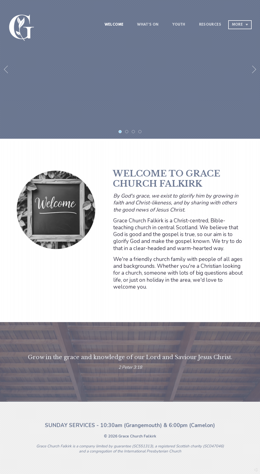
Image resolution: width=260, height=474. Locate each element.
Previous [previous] (6, 69)
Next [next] (254, 69)
